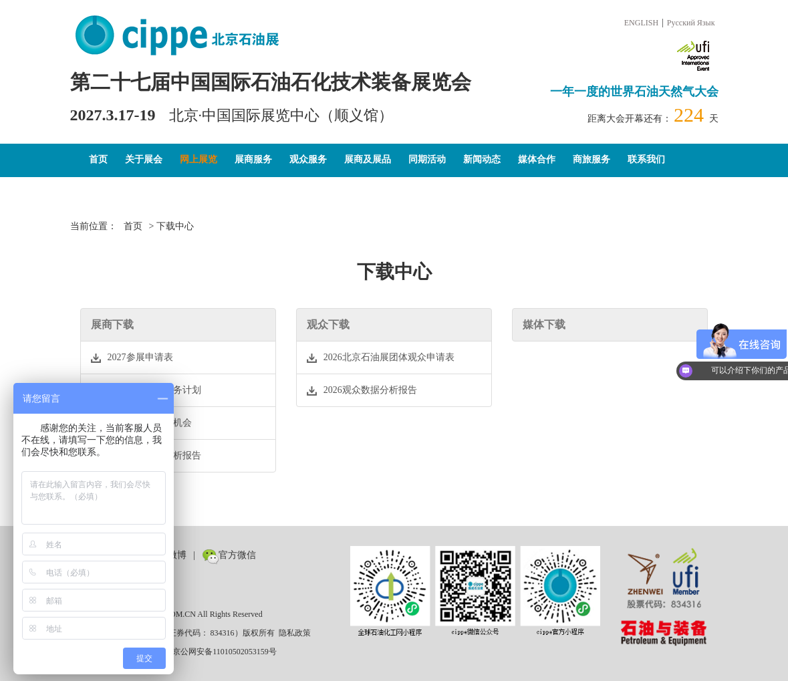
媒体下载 (544, 324)
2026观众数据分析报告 (146, 455)
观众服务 (308, 159)
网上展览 (198, 159)
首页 (98, 159)
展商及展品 (367, 159)
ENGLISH (641, 22)
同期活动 (427, 159)
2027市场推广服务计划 (146, 390)
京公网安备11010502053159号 (218, 651)
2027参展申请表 (132, 357)
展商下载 (112, 324)
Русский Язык (691, 22)
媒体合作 (536, 159)
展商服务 (253, 159)
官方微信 (229, 555)
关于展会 (143, 159)
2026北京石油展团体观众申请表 (380, 357)
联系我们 (646, 159)
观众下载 (328, 324)
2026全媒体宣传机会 (141, 423)
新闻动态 (482, 159)
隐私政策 (295, 633)
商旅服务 (591, 159)
